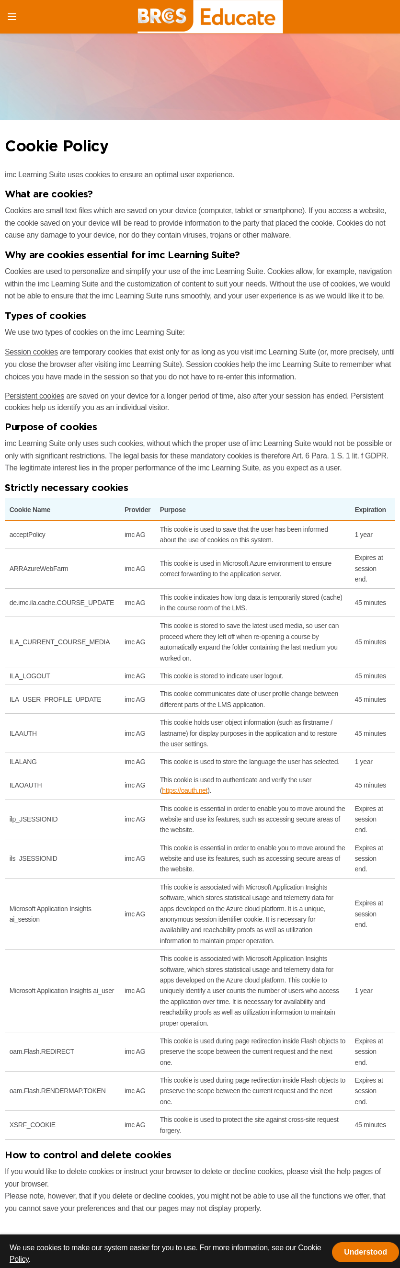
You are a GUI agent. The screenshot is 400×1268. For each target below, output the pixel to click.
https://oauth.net (184, 790)
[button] (365, 1252)
